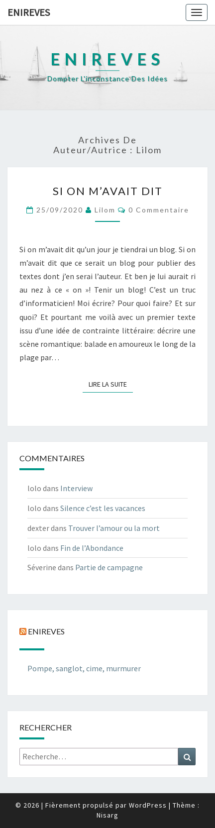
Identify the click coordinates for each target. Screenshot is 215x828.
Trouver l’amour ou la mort (114, 528)
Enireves (28, 12)
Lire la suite (111, 384)
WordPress (148, 805)
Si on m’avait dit (108, 191)
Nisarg (107, 815)
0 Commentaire (158, 210)
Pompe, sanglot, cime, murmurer (84, 668)
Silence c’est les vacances (102, 508)
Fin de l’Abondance (91, 548)
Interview (76, 488)
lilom (105, 210)
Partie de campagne (109, 567)
